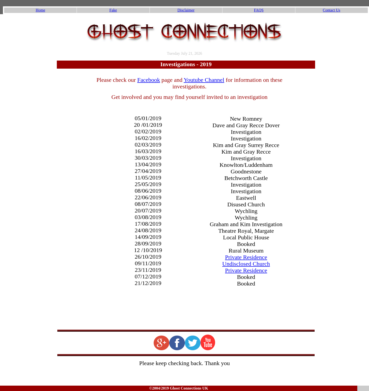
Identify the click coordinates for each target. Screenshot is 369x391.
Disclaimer (185, 10)
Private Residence (246, 257)
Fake (113, 10)
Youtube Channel (204, 80)
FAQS (259, 10)
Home (40, 10)
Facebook (148, 80)
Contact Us (331, 10)
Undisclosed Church (246, 264)
